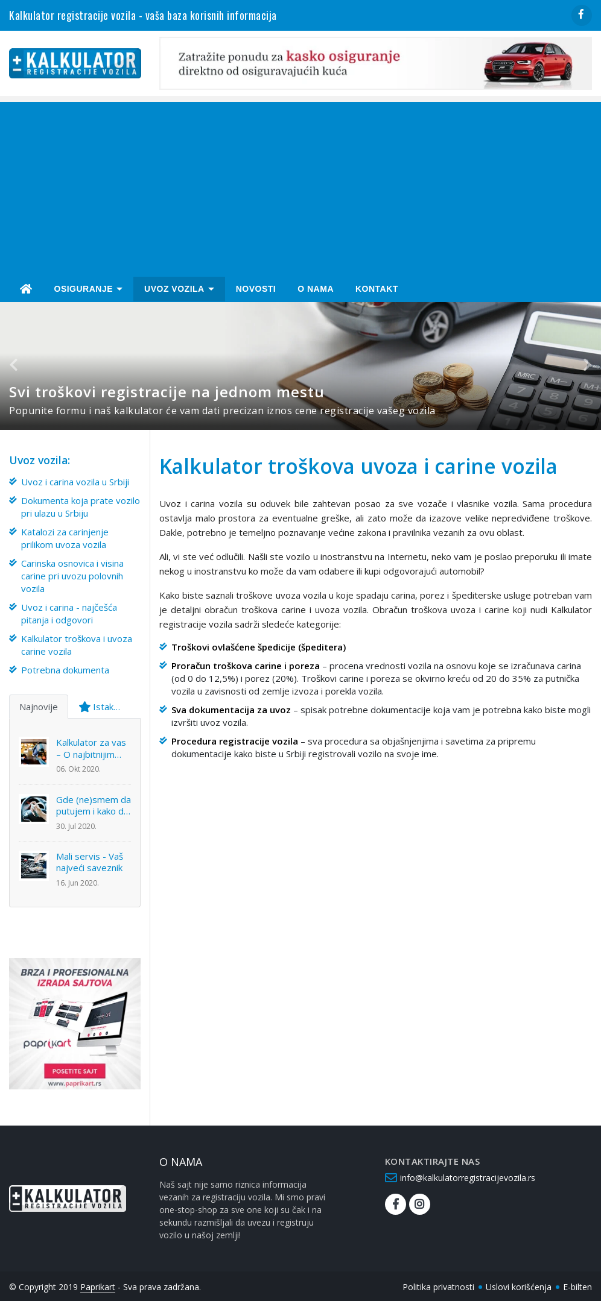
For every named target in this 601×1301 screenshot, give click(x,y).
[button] (16, 364)
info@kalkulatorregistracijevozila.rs (467, 1176)
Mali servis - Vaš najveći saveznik (89, 860)
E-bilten (577, 1285)
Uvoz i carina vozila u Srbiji (75, 480)
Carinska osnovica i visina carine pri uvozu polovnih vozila (72, 574)
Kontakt (376, 287)
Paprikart (97, 1285)
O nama (315, 287)
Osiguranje (83, 287)
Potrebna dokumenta (65, 668)
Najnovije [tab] (38, 705)
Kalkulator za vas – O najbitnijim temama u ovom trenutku (91, 747)
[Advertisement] (304, 185)
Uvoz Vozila (174, 287)
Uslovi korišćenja (519, 1285)
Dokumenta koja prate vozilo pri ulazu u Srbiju (80, 505)
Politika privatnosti (438, 1285)
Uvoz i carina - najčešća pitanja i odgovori (69, 611)
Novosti (256, 287)
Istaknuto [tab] (105, 705)
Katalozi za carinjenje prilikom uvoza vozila (65, 536)
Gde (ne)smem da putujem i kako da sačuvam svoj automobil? (93, 804)
